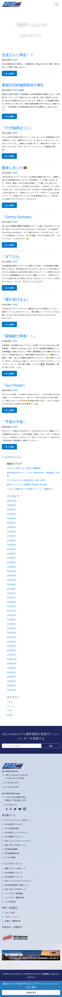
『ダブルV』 (11, 256)
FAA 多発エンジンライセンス (16, 832)
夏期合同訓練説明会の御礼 (23, 84)
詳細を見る (31, 992)
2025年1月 (11, 531)
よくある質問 (10, 857)
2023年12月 (11, 575)
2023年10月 (11, 580)
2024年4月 (11, 558)
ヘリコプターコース (12, 863)
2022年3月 (11, 628)
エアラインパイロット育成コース (18, 820)
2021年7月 (11, 637)
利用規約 (45, 973)
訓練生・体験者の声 (13, 921)
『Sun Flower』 (14, 385)
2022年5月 (11, 624)
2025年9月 (11, 505)
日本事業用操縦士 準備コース (16, 885)
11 (15, 457)
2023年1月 (11, 611)
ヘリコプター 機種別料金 (14, 897)
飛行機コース (8, 815)
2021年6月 (11, 641)
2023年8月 (11, 589)
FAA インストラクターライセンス (18, 841)
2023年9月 (11, 584)
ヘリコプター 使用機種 (14, 893)
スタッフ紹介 (10, 912)
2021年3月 (11, 646)
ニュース (10, 706)
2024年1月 (11, 571)
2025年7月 (11, 509)
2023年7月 (11, 593)
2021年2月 (11, 650)
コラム (9, 702)
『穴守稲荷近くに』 (18, 127)
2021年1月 (11, 654)
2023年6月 (11, 597)
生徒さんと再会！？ (18, 54)
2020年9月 (11, 668)
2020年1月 (11, 690)
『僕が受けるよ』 (16, 299)
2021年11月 (11, 632)
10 (13, 457)
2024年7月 (11, 545)
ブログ (14, 60)
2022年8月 (11, 619)
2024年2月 (11, 567)
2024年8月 (11, 540)
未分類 (21, 90)
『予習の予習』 (14, 421)
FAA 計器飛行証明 (12, 828)
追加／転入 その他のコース (15, 845)
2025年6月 (11, 514)
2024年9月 (11, 536)
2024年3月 (11, 562)
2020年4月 (11, 681)
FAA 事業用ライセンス (13, 836)
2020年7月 (11, 672)
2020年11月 (11, 659)
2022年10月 (11, 615)
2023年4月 (11, 606)
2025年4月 (11, 518)
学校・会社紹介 (10, 907)
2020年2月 (11, 685)
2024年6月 (11, 549)
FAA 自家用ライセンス (13, 824)
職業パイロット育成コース (15, 868)
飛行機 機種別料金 (12, 853)
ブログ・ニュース (12, 916)
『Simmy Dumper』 (18, 216)
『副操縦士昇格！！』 (19, 335)
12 (17, 457)
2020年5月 (11, 676)
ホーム (23, 35)
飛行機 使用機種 (11, 849)
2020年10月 (11, 663)
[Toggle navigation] (56, 4)
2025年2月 (11, 527)
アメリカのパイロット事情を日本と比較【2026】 (26, 480)
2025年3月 (11, 523)
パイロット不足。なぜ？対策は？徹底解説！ (24, 468)
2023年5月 (11, 602)
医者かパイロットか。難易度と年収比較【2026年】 (27, 484)
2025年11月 (11, 501)
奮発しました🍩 (14, 167)
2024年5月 (11, 553)
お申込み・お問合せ (12, 927)
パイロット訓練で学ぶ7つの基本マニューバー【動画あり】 (30, 489)
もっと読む (9, 73)
